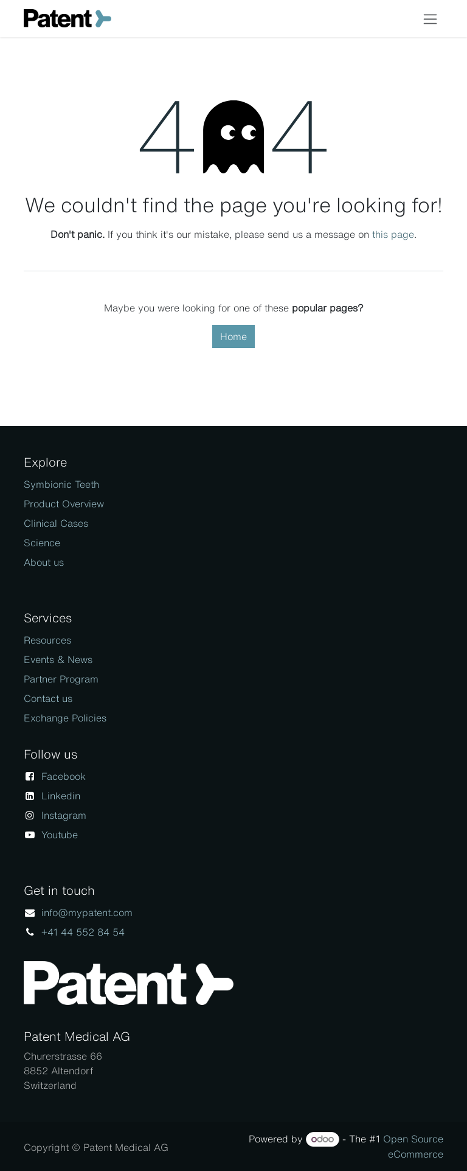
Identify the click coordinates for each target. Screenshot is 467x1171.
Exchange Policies (65, 718)
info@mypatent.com (87, 912)
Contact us (48, 698)
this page (393, 234)
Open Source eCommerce (413, 1146)
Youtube (59, 834)
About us (44, 562)
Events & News (58, 659)
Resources (47, 640)
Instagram (63, 815)
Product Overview (64, 503)
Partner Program (61, 679)
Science (42, 542)
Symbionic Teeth (61, 484)
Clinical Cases (56, 523)
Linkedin (60, 795)
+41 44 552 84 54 (83, 932)
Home (233, 336)
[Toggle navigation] (430, 18)
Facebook (63, 776)
